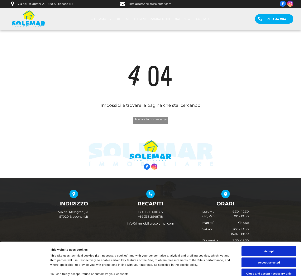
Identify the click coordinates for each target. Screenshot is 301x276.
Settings (195, 268)
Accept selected (269, 231)
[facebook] (283, 4)
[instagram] (290, 4)
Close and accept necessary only (269, 242)
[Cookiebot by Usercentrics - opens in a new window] (25, 268)
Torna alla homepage (151, 119)
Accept (269, 220)
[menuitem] (98, 19)
